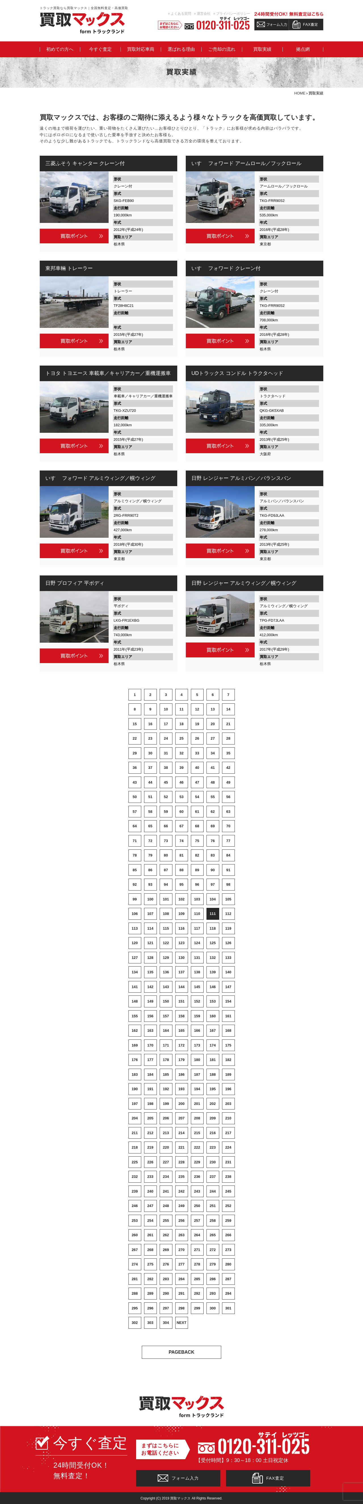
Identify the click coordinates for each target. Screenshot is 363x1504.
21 (228, 724)
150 (166, 1001)
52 (166, 797)
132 (213, 957)
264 (197, 1235)
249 (181, 1206)
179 (181, 1060)
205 (150, 1118)
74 (181, 841)
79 (150, 855)
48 (213, 782)
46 (181, 782)
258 (213, 1220)
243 (197, 1191)
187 (197, 1074)
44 (150, 782)
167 (213, 1030)
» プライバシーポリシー (231, 13)
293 (213, 1293)
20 (213, 724)
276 (166, 1264)
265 (213, 1235)
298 (181, 1308)
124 (197, 943)
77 (228, 841)
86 (150, 870)
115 (166, 928)
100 (150, 899)
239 (135, 1191)
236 (197, 1176)
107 (150, 914)
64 (135, 826)
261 (150, 1235)
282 (150, 1279)
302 (135, 1323)
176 (135, 1060)
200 (181, 1104)
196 (228, 1089)
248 (166, 1206)
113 (135, 928)
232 (135, 1176)
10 (166, 709)
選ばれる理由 (181, 49)
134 (135, 972)
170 (150, 1045)
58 (150, 811)
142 (150, 987)
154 (228, 1001)
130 (181, 957)
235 (181, 1176)
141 (135, 987)
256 (181, 1220)
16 (150, 724)
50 (135, 797)
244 (213, 1191)
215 (197, 1133)
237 (213, 1176)
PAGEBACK (181, 1352)
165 (181, 1030)
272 (213, 1250)
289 (150, 1293)
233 (150, 1176)
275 (150, 1264)
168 (228, 1030)
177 (150, 1060)
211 (135, 1133)
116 (181, 928)
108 (166, 914)
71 (135, 841)
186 (181, 1074)
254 (150, 1220)
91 (228, 870)
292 (197, 1293)
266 (228, 1235)
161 (228, 1016)
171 (166, 1045)
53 (181, 797)
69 (213, 826)
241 (166, 1191)
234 (166, 1176)
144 (181, 987)
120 (135, 943)
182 (228, 1060)
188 (213, 1074)
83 (213, 855)
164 (166, 1030)
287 (228, 1279)
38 (166, 767)
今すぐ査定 (100, 49)
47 (197, 782)
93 (150, 884)
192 (166, 1089)
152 (197, 1001)
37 (150, 767)
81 (181, 855)
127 (135, 957)
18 (181, 724)
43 (135, 782)
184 (150, 1074)
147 (228, 987)
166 (197, 1030)
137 (181, 972)
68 (197, 826)
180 (197, 1060)
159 (197, 1016)
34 (213, 753)
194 (197, 1089)
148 (135, 1001)
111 (213, 914)
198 (150, 1104)
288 (135, 1293)
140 (228, 972)
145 (197, 987)
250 (197, 1206)
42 (228, 767)
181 (213, 1060)
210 (228, 1118)
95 (181, 884)
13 (213, 709)
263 (181, 1235)
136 (166, 972)
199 (166, 1104)
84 (228, 855)
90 (213, 870)
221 (181, 1147)
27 (213, 738)
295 (135, 1308)
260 (135, 1235)
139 (213, 972)
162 (135, 1030)
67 (181, 826)
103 (197, 899)
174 (213, 1045)
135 (150, 972)
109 (181, 914)
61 (197, 811)
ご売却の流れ (221, 49)
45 (166, 782)
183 (135, 1074)
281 (135, 1279)
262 (166, 1235)
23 (150, 738)
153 (213, 1001)
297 (166, 1308)
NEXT (182, 1323)
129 (166, 957)
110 (197, 914)
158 (181, 1016)
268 (150, 1250)
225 (135, 1162)
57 (135, 811)
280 (228, 1264)
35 (228, 753)
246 (135, 1206)
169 (135, 1045)
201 (197, 1104)
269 (166, 1250)
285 (197, 1279)
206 (166, 1118)
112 (228, 914)
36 (135, 767)
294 (228, 1293)
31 (166, 753)
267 (135, 1250)
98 (228, 884)
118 (213, 928)
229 (197, 1162)
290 (166, 1293)
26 (197, 738)
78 (135, 855)
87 (166, 870)
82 (197, 855)
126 (228, 943)
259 (228, 1220)
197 (135, 1104)
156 (150, 1016)
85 (135, 870)
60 (181, 811)
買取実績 (262, 49)
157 (166, 1016)
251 (213, 1206)
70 (228, 826)
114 (150, 928)
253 (135, 1220)
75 (197, 841)
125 (213, 943)
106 (135, 914)
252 (228, 1206)
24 (166, 738)
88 (181, 870)
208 (197, 1118)
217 (228, 1133)
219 (150, 1147)
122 (166, 943)
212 (150, 1133)
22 (135, 738)
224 (228, 1147)
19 (197, 724)
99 (135, 899)
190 (135, 1089)
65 (150, 826)
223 (213, 1147)
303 (150, 1323)
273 (228, 1250)
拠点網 (303, 49)
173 (197, 1045)
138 (197, 972)
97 (213, 884)
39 (181, 767)
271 (197, 1250)
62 (213, 811)
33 (197, 753)
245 (228, 1191)
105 (228, 899)
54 (197, 797)
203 (228, 1104)
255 (166, 1220)
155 (135, 1016)
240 (150, 1191)
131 (197, 957)
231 (228, 1162)
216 (213, 1133)
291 (181, 1293)
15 (135, 724)
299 (197, 1308)
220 (166, 1147)
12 (197, 709)
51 (150, 797)
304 (166, 1323)
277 (181, 1264)
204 (135, 1118)
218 (135, 1147)
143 (166, 987)
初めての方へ (59, 49)
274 (135, 1264)
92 (135, 884)
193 (181, 1089)
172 (181, 1045)
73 (166, 841)
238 (228, 1176)
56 (228, 797)
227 (166, 1162)
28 (228, 738)
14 (228, 709)
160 (213, 1016)
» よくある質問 (179, 13)
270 (181, 1250)
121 (150, 943)
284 (181, 1279)
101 (166, 899)
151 (181, 1001)
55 (213, 797)
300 (213, 1308)
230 (213, 1162)
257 (197, 1220)
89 (197, 870)
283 (166, 1279)
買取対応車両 (140, 49)
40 (197, 767)
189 (228, 1074)
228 (181, 1162)
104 (213, 899)
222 (197, 1147)
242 (181, 1191)
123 (181, 943)
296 (150, 1308)
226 (150, 1162)
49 (228, 782)
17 (166, 724)
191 (150, 1089)
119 (228, 928)
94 (166, 884)
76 (213, 841)
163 (150, 1030)
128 (150, 957)
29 (135, 753)
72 (150, 841)
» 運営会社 (202, 13)
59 (166, 811)
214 (181, 1133)
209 (213, 1118)
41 (213, 767)
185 (166, 1074)
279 (213, 1264)
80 (166, 855)
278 (197, 1264)
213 (166, 1133)
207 (181, 1118)
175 (228, 1045)
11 (181, 709)
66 (166, 826)
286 (213, 1279)
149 (150, 1001)
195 (213, 1089)
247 (150, 1206)
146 (213, 987)
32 (181, 753)
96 (197, 884)
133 (228, 957)
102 (181, 899)
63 (228, 811)
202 (213, 1104)
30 (150, 753)
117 (197, 928)
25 (181, 738)
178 (166, 1060)
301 (228, 1308)
